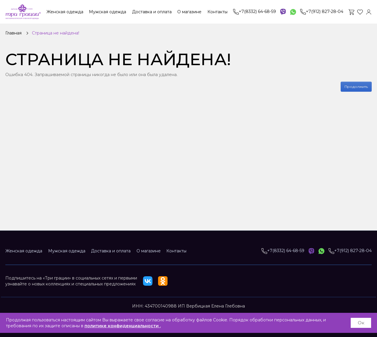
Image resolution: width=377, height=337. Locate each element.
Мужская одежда (107, 11)
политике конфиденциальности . (122, 325)
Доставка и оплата (152, 11)
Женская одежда (64, 11)
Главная (13, 33)
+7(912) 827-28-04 (321, 11)
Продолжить (356, 86)
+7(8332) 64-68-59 (254, 11)
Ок (361, 323)
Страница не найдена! (55, 33)
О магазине (189, 11)
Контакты (217, 11)
